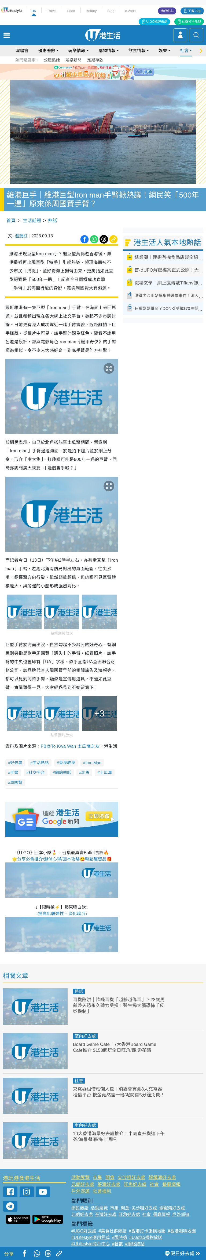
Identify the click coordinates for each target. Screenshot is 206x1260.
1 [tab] (93, 78)
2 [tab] (99, 78)
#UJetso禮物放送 (145, 1237)
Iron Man (93, 762)
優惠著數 (46, 50)
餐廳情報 (171, 1184)
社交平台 (37, 772)
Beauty (91, 11)
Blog (110, 11)
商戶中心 (167, 11)
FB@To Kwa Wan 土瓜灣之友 (70, 746)
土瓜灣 (106, 772)
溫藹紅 (21, 236)
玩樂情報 (76, 50)
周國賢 (16, 782)
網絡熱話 (63, 772)
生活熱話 (41, 762)
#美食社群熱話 (112, 1231)
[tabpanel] (103, 72)
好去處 (16, 762)
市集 (97, 1177)
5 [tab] (115, 78)
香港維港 (67, 762)
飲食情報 (137, 50)
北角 (85, 772)
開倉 (110, 1177)
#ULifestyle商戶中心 (90, 1244)
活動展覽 (80, 1177)
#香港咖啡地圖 (182, 1231)
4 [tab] (109, 78)
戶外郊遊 (80, 1191)
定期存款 (95, 60)
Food (71, 11)
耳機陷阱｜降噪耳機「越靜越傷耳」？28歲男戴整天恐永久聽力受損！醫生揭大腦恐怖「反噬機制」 (119, 1005)
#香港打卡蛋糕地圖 (147, 1231)
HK (33, 11)
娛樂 (163, 50)
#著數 (117, 1244)
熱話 (52, 220)
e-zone (130, 11)
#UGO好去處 (83, 1231)
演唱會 (22, 50)
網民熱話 (80, 1208)
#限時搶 (119, 1237)
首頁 (11, 220)
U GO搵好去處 (156, 22)
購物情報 (107, 50)
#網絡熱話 (135, 1244)
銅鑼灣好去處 (162, 1177)
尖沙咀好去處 (131, 1177)
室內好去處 (85, 1036)
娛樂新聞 (73, 60)
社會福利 (102, 1191)
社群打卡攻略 (191, 22)
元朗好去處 (82, 1184)
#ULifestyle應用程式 (90, 1237)
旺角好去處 (135, 1184)
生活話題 (32, 220)
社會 (184, 50)
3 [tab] (104, 78)
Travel (52, 11)
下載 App (194, 11)
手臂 (14, 772)
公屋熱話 (52, 60)
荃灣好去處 (108, 1184)
